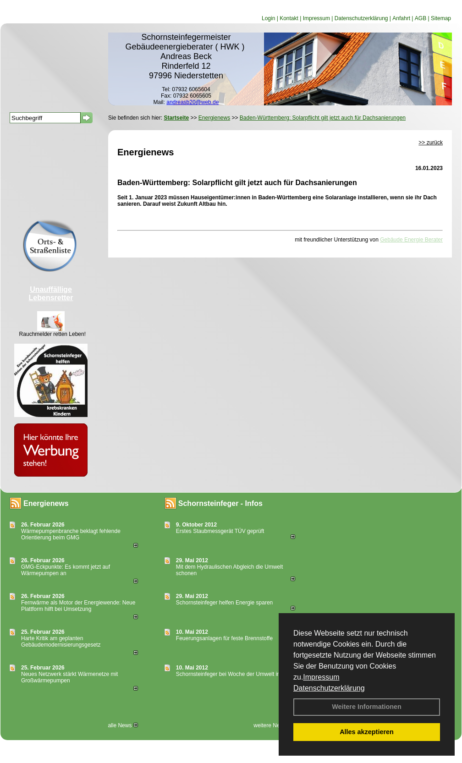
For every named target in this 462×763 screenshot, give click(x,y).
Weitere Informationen (367, 706)
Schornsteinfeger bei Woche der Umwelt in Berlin (236, 674)
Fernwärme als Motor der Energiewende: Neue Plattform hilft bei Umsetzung (78, 605)
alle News (123, 725)
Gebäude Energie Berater (411, 239)
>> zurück (430, 142)
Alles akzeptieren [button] (367, 732)
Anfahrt (401, 18)
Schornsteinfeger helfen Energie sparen (224, 602)
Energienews (46, 503)
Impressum (321, 677)
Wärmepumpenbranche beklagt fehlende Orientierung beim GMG (71, 534)
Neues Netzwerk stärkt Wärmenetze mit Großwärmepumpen (69, 677)
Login (268, 18)
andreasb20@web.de (192, 102)
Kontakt (289, 18)
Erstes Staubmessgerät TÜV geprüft (220, 531)
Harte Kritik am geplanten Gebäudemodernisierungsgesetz (60, 641)
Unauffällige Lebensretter (51, 293)
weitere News (272, 725)
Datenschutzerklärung (329, 688)
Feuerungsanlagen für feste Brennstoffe (224, 638)
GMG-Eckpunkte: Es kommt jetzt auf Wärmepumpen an (65, 570)
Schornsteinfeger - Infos (220, 503)
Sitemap (441, 18)
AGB (420, 18)
